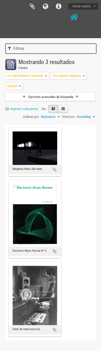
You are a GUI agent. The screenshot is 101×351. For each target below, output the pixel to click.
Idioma (45, 6)
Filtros (16, 48)
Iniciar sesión (82, 6)
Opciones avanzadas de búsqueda (50, 97)
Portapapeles (32, 6)
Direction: (68, 117)
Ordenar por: (31, 117)
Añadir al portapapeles (54, 169)
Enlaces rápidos (58, 6)
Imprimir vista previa (21, 109)
